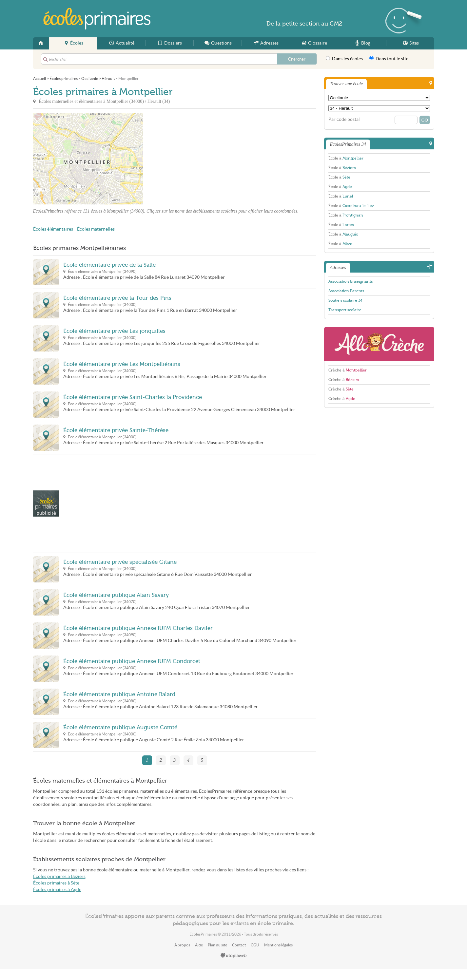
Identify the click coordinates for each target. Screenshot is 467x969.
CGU (255, 945)
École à (345, 158)
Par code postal (344, 119)
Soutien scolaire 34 (345, 300)
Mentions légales (278, 945)
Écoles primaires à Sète (56, 883)
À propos (182, 945)
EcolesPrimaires (96, 18)
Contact (239, 945)
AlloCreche (379, 344)
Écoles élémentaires (53, 229)
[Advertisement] (202, 158)
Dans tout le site (388, 58)
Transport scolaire (344, 310)
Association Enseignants (350, 281)
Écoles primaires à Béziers (59, 876)
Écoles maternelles (96, 229)
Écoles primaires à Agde (57, 889)
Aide (199, 945)
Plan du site (217, 945)
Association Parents (346, 291)
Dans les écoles (344, 58)
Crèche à (347, 370)
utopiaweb (233, 956)
